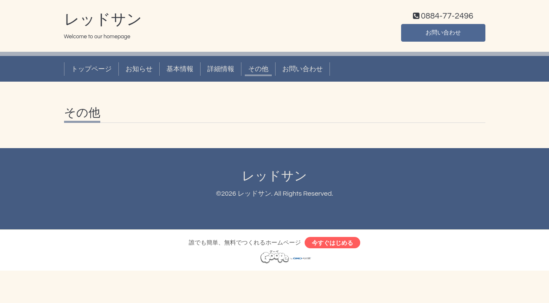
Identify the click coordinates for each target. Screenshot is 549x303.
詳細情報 (220, 70)
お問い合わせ (443, 33)
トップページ (91, 70)
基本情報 (179, 70)
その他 (258, 70)
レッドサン (103, 21)
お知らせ (139, 70)
